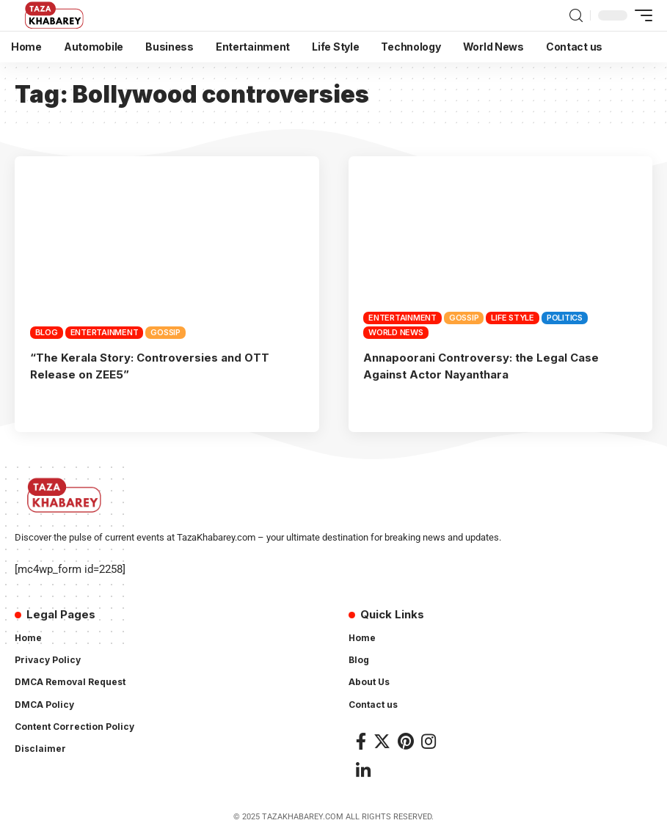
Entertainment (104, 332)
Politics (565, 317)
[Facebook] (361, 739)
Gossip (165, 332)
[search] (576, 15)
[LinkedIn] (363, 769)
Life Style (512, 317)
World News (395, 332)
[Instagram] (429, 739)
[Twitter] (382, 739)
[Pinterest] (406, 739)
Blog (46, 332)
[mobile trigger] (639, 15)
